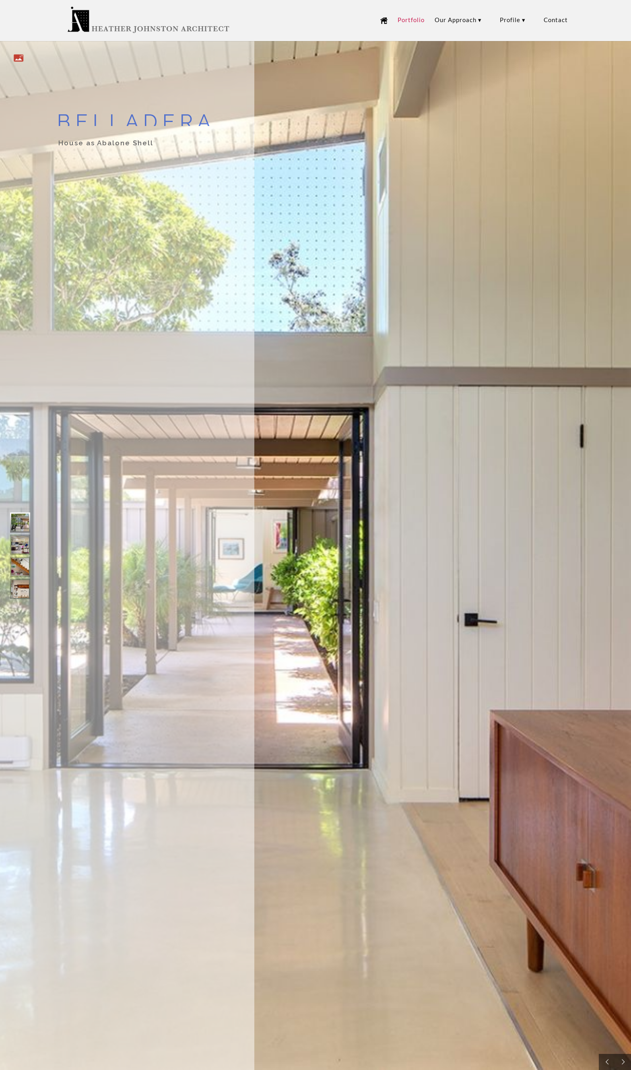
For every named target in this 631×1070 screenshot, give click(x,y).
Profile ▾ (513, 20)
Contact (556, 20)
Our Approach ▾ (458, 20)
